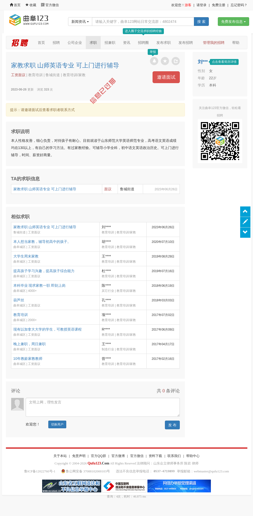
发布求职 (163, 43)
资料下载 (155, 456)
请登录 (201, 5)
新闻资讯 (80, 21)
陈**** (106, 285)
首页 (15, 5)
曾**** (106, 358)
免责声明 (79, 456)
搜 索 (201, 21)
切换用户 (57, 424)
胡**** (106, 242)
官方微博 (118, 456)
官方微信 (50, 5)
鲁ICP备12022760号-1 (39, 471)
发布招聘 (186, 43)
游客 (188, 5)
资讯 (126, 43)
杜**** (106, 271)
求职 (93, 43)
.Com (98, 463)
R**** (106, 329)
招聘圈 (143, 43)
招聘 (56, 43)
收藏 (31, 5)
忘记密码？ (239, 5)
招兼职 (110, 43)
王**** (106, 256)
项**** (106, 315)
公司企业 (75, 43)
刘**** (106, 227)
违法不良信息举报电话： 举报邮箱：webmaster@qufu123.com (172, 471)
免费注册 (218, 5)
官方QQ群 (98, 456)
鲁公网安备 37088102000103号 (86, 471)
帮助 (235, 43)
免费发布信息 (233, 21)
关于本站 (60, 456)
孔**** (106, 300)
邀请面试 (166, 77)
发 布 (172, 425)
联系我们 (174, 456)
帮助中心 (193, 456)
